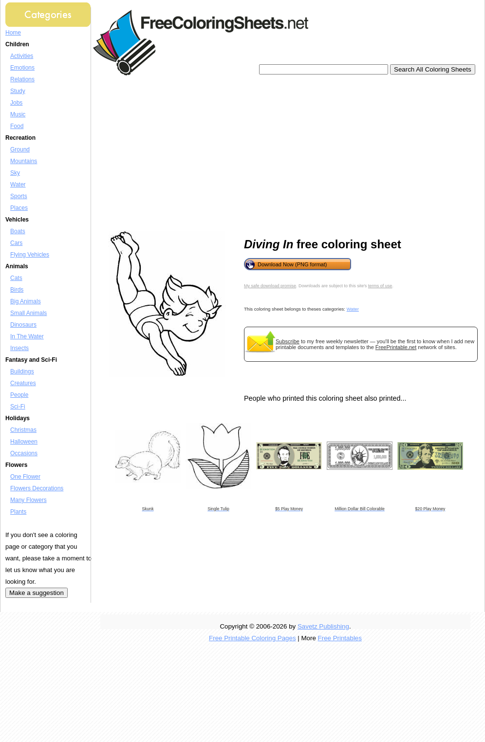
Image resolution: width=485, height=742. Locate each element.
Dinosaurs (23, 324)
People (19, 394)
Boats (17, 231)
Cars (16, 243)
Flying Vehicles (29, 254)
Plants (18, 511)
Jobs (16, 102)
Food (16, 126)
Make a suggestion (36, 592)
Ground (20, 149)
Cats (16, 278)
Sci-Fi (17, 406)
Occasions (23, 453)
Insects (19, 348)
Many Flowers (28, 500)
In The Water (27, 336)
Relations (22, 79)
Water (18, 184)
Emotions (22, 67)
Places (19, 207)
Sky (15, 172)
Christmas (23, 430)
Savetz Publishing (323, 626)
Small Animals (28, 313)
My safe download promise (270, 285)
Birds (16, 289)
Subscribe (287, 341)
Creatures (23, 383)
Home (13, 32)
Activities (21, 56)
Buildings (22, 371)
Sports (18, 196)
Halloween (23, 441)
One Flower (25, 476)
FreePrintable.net (395, 347)
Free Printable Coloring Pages (252, 638)
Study (17, 91)
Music (17, 114)
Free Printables (340, 638)
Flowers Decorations (36, 488)
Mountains (23, 161)
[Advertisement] (227, 153)
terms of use (380, 285)
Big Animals (25, 301)
